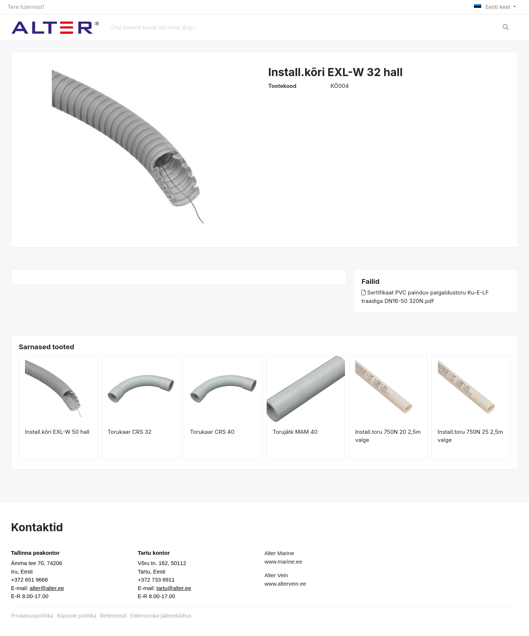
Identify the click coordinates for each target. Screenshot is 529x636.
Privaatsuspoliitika (32, 616)
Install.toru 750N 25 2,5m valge (470, 436)
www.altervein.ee (285, 583)
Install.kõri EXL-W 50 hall (57, 431)
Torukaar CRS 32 (130, 431)
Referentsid (113, 616)
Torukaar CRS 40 (212, 431)
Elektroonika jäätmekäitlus (160, 616)
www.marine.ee (283, 561)
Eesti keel (493, 6)
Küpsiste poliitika (76, 616)
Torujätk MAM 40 (295, 431)
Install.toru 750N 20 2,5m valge (388, 436)
